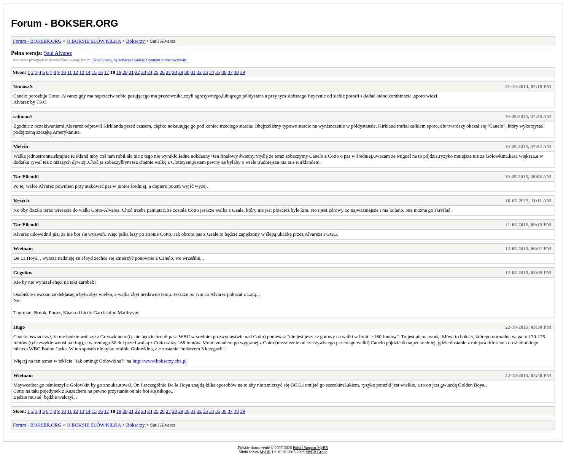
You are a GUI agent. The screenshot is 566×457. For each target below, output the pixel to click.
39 (242, 72)
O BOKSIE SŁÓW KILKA (94, 41)
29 (180, 72)
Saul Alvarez (58, 53)
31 (193, 72)
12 (75, 72)
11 (69, 72)
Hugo (19, 327)
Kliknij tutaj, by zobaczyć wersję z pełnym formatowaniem (139, 60)
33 (205, 72)
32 (199, 72)
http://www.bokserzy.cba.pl (159, 361)
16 (100, 72)
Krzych (21, 200)
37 (229, 72)
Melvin (20, 146)
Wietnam (23, 248)
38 (236, 72)
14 (88, 72)
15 (94, 72)
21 (131, 72)
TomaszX (23, 86)
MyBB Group (316, 452)
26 (162, 72)
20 (124, 72)
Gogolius (22, 272)
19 (118, 72)
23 (143, 72)
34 (211, 72)
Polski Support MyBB (310, 448)
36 (223, 72)
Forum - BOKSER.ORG (64, 23)
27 (168, 72)
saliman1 (22, 116)
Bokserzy (136, 41)
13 (81, 72)
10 (63, 72)
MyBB (265, 452)
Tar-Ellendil (26, 176)
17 (106, 72)
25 (155, 72)
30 (186, 72)
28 (174, 72)
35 (217, 72)
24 (149, 72)
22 (137, 72)
